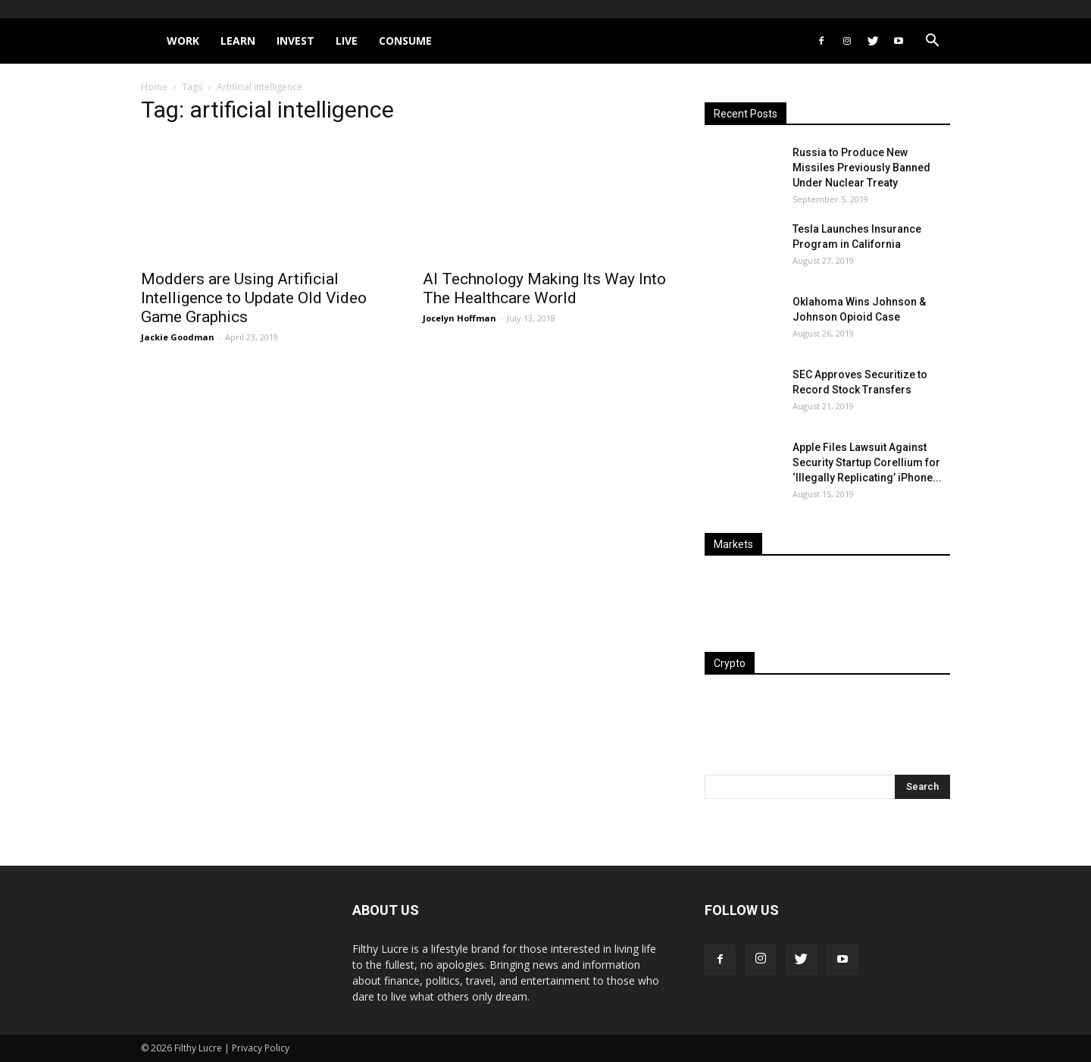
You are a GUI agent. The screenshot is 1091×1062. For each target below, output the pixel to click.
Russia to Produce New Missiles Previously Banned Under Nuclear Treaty (861, 167)
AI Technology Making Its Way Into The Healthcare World (544, 288)
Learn (237, 40)
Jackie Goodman (177, 337)
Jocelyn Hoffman (459, 318)
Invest (295, 40)
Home (154, 86)
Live (347, 40)
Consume (405, 40)
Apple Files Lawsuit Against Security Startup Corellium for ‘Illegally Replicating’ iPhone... (867, 462)
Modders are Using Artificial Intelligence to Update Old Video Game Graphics (254, 298)
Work (183, 40)
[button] (932, 42)
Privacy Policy (260, 1048)
